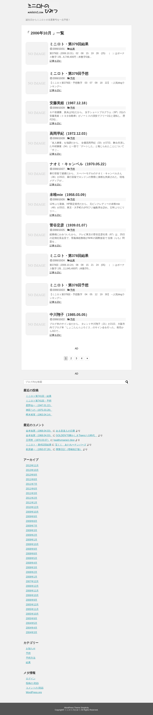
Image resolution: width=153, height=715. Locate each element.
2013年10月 (32, 470)
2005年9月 (31, 618)
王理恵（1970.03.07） (38, 440)
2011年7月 (31, 484)
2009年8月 (31, 521)
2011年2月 (31, 498)
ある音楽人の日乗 (65, 431)
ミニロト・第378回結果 (69, 256)
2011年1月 (31, 502)
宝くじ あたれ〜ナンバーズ (70, 444)
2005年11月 (32, 609)
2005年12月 (32, 604)
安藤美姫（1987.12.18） (69, 103)
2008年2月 (31, 572)
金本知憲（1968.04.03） (39, 431)
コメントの (34, 688)
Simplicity (85, 707)
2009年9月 (31, 516)
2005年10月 (32, 614)
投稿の (32, 683)
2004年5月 (31, 623)
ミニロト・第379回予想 (69, 73)
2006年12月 (32, 586)
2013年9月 (31, 474)
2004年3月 (31, 632)
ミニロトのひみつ (72, 710)
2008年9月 (31, 549)
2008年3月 (31, 567)
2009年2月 (31, 535)
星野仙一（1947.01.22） (39, 405)
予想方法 (30, 658)
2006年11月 (32, 590)
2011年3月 (31, 493)
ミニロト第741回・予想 (38, 400)
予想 (72, 78)
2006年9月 (31, 600)
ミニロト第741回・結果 (38, 396)
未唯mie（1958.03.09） (69, 195)
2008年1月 (31, 576)
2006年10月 (32, 595)
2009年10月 (32, 512)
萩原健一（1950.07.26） (39, 449)
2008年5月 (31, 558)
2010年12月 (32, 507)
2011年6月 (31, 488)
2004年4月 (31, 627)
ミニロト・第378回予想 (69, 285)
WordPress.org (34, 692)
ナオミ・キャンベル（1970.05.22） (79, 164)
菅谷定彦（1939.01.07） (69, 225)
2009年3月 (31, 530)
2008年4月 (31, 563)
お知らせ (30, 648)
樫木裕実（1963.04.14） (39, 414)
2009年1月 (31, 539)
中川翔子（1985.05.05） (69, 315)
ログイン (30, 678)
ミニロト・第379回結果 (69, 44)
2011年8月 (31, 479)
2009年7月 (31, 525)
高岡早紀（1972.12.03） (69, 133)
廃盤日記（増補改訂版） (69, 449)
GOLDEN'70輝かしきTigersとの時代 (76, 435)
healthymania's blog (64, 440)
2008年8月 (31, 553)
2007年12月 (32, 581)
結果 (72, 49)
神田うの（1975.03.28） (39, 410)
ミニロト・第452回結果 (38, 444)
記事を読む (56, 61)
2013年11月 (32, 465)
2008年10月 (32, 544)
